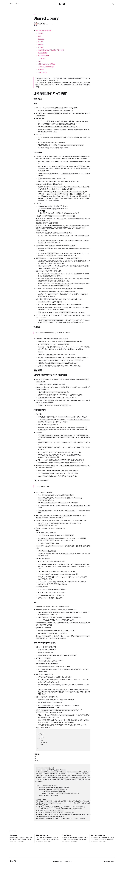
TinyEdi (62, 4)
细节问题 (40, 47)
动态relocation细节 (43, 55)
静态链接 (40, 41)
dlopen (42, 58)
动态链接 (40, 44)
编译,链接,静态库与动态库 (43, 30)
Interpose (41, 69)
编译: (39, 36)
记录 (35, 14)
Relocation (41, 39)
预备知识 (40, 33)
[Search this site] (113, 4)
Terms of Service (57, 858)
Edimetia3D (41, 23)
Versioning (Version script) (46, 67)
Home (11, 4)
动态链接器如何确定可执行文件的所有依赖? (51, 50)
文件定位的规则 (42, 53)
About (17, 4)
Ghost (112, 858)
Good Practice (42, 72)
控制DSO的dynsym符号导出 (46, 64)
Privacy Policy (68, 858)
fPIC (39, 61)
